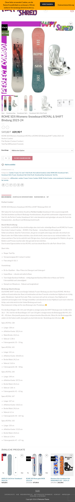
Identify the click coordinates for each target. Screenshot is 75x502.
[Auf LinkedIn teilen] (22, 185)
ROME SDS (54, 173)
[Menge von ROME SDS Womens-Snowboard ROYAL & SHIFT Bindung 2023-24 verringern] (2, 158)
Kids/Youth (29, 173)
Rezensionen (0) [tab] (43, 197)
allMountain (14, 178)
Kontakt (57, 494)
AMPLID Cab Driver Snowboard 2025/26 (11, 479)
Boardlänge (4, 150)
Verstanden (47, 4)
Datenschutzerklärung (66, 5)
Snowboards (48, 175)
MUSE (40, 178)
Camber (11, 173)
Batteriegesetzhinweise (43, 494)
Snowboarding (10, 113)
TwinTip (55, 175)
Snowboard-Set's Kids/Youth (38, 113)
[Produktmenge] (6, 158)
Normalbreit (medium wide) (41, 173)
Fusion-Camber (33, 178)
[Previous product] (7, 127)
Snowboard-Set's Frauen (8, 175)
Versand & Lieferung (38, 496)
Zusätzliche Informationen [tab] (24, 197)
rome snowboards (58, 178)
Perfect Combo (47, 178)
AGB (17, 494)
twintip (6, 180)
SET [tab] (51, 197)
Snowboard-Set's (22, 113)
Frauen (16, 173)
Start (2, 113)
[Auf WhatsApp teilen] (3, 185)
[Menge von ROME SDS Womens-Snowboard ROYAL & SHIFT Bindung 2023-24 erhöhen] (9, 158)
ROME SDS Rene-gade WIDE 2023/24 (35, 479)
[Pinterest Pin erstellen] (18, 185)
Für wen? (22, 173)
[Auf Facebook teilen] (7, 185)
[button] (45, 10)
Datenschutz (10, 494)
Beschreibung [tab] (6, 197)
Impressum (66, 494)
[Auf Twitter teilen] (11, 185)
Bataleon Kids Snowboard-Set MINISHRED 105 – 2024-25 (60, 479)
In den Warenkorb (22, 158)
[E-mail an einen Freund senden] (14, 185)
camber (20, 178)
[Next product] (3, 127)
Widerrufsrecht (26, 494)
